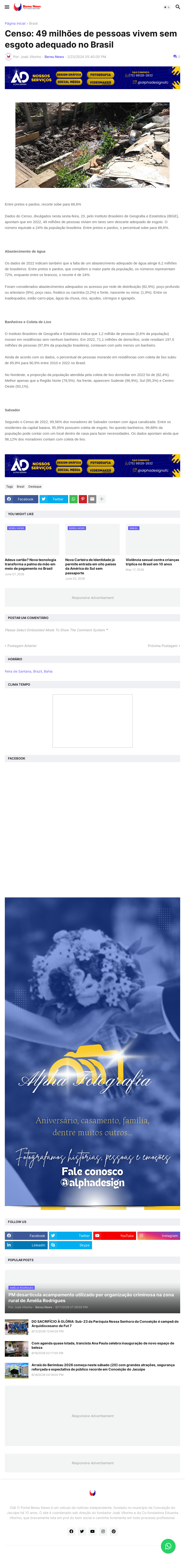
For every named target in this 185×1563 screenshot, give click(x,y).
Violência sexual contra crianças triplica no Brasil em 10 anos (152, 562)
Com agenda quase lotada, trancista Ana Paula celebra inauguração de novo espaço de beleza (103, 1345)
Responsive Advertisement (92, 598)
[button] (6, 7)
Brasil (33, 23)
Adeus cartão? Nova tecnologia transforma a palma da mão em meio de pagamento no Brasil (30, 564)
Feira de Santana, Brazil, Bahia (29, 671)
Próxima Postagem (163, 646)
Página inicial (15, 23)
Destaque (34, 486)
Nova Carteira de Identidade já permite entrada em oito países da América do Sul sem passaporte (90, 566)
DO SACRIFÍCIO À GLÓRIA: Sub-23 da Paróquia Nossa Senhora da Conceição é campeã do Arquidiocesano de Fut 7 (105, 1323)
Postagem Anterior (22, 646)
